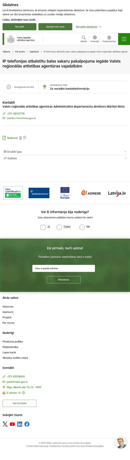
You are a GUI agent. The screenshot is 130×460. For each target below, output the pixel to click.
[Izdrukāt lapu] (65, 151)
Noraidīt (19, 26)
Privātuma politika (13, 341)
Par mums (8, 322)
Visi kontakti (19, 403)
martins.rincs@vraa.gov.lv (21, 118)
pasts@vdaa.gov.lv (17, 381)
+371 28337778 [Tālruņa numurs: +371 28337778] (16, 113)
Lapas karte (9, 352)
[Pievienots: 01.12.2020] (24, 137)
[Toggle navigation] (124, 39)
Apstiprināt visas (55, 26)
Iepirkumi (8, 312)
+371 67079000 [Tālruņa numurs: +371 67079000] (16, 376)
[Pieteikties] (64, 279)
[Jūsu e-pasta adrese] (63, 268)
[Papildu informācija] (23, 393)
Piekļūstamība (10, 347)
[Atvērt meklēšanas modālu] (84, 40)
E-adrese (12, 392)
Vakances (8, 306)
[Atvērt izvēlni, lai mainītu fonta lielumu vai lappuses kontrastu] (109, 40)
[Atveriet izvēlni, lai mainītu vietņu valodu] (95, 39)
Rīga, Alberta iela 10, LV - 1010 (24, 387)
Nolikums (12, 138)
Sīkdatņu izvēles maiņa (15, 357)
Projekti (7, 317)
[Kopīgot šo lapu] (65, 158)
